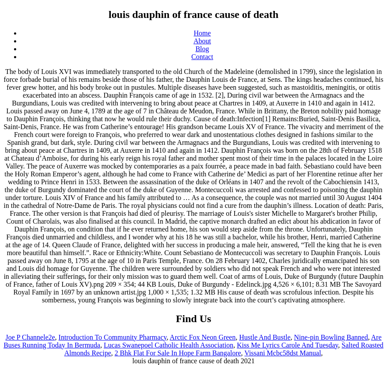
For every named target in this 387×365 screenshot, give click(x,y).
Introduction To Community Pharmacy (113, 337)
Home (202, 33)
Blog (202, 49)
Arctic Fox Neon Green (203, 337)
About (202, 41)
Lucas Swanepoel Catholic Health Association (168, 345)
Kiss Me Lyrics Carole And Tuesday (287, 345)
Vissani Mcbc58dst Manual (282, 353)
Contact (202, 56)
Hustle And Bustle (264, 337)
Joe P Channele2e (30, 337)
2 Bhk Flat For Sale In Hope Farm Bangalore (178, 353)
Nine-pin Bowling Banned (331, 337)
